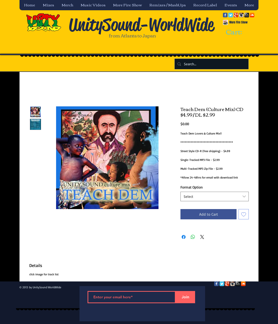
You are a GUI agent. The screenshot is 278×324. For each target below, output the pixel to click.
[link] (238, 32)
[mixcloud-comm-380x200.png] (246, 15)
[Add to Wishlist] (243, 214)
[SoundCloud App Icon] (252, 15)
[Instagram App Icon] (241, 15)
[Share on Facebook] (184, 237)
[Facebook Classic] (225, 15)
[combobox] (214, 196)
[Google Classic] (236, 15)
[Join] (185, 297)
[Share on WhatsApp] (193, 237)
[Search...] (211, 64)
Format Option (191, 187)
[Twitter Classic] (230, 15)
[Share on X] (202, 237)
